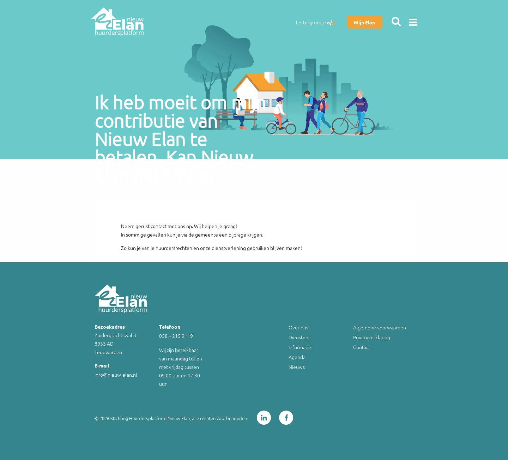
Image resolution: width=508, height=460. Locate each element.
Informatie (300, 347)
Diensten (298, 337)
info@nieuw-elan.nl (116, 374)
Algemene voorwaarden (379, 327)
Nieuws (297, 366)
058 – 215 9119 (176, 335)
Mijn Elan (364, 22)
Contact (361, 347)
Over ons (298, 327)
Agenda (297, 356)
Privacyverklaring (371, 337)
